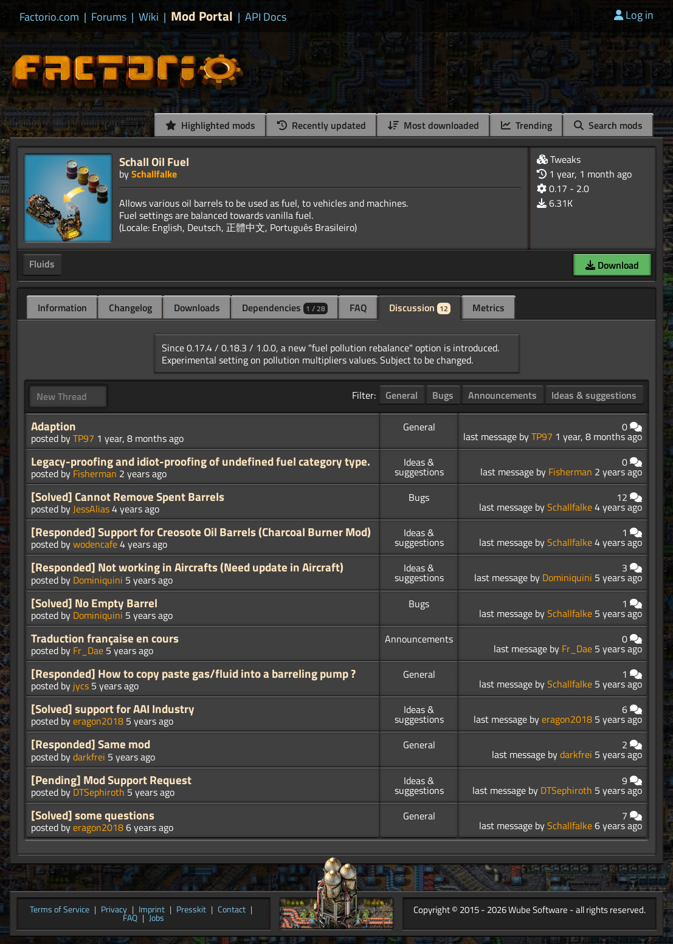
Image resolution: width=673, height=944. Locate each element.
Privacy (114, 910)
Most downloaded (433, 125)
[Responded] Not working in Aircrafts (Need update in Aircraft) (187, 567)
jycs (81, 685)
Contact (232, 910)
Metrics (488, 307)
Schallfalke (154, 174)
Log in (634, 15)
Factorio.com (49, 17)
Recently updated (321, 125)
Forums (108, 17)
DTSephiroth (99, 792)
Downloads (197, 307)
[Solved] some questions (92, 815)
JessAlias (91, 508)
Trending (526, 125)
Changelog (130, 307)
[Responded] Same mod (90, 744)
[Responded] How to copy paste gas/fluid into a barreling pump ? (193, 673)
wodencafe (95, 544)
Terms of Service (59, 910)
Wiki (149, 17)
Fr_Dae (88, 650)
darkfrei (89, 756)
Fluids (42, 264)
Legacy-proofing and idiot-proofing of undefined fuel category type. (200, 461)
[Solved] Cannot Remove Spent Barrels (127, 496)
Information (62, 307)
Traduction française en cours (105, 638)
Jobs (156, 918)
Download (612, 265)
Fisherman (95, 473)
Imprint (152, 910)
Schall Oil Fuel (154, 161)
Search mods (608, 125)
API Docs (265, 17)
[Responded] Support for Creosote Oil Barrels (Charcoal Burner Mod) (201, 531)
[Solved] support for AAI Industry (113, 708)
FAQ (358, 307)
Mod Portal (202, 16)
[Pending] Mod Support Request (111, 779)
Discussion (419, 307)
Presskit (191, 910)
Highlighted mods (210, 125)
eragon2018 (98, 721)
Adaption (53, 426)
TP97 (83, 438)
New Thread (61, 396)
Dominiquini (98, 580)
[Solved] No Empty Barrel (94, 603)
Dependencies (285, 307)
